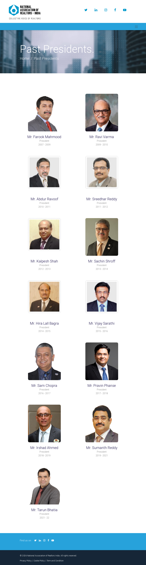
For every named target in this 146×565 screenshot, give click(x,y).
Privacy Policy (26, 561)
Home (24, 58)
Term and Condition (55, 561)
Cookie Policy (39, 561)
